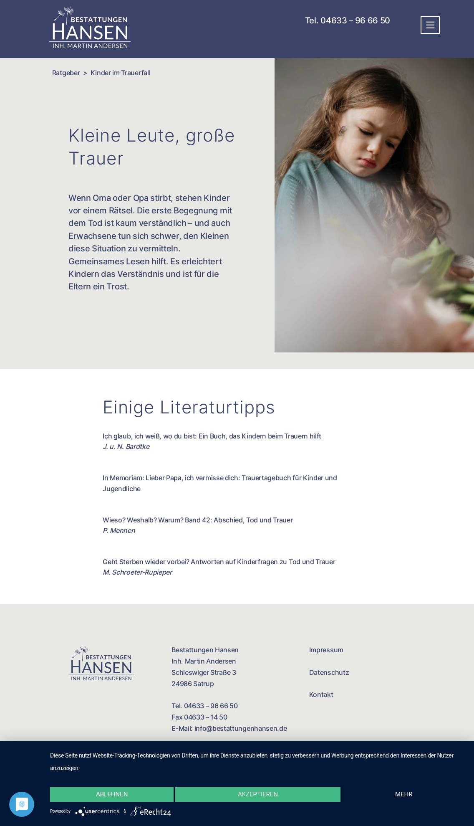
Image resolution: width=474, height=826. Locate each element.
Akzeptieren (258, 794)
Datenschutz (329, 672)
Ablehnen (112, 794)
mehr (404, 794)
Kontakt (321, 694)
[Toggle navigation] (430, 25)
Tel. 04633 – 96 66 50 (349, 20)
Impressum (326, 650)
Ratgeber (66, 72)
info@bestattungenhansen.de (240, 728)
